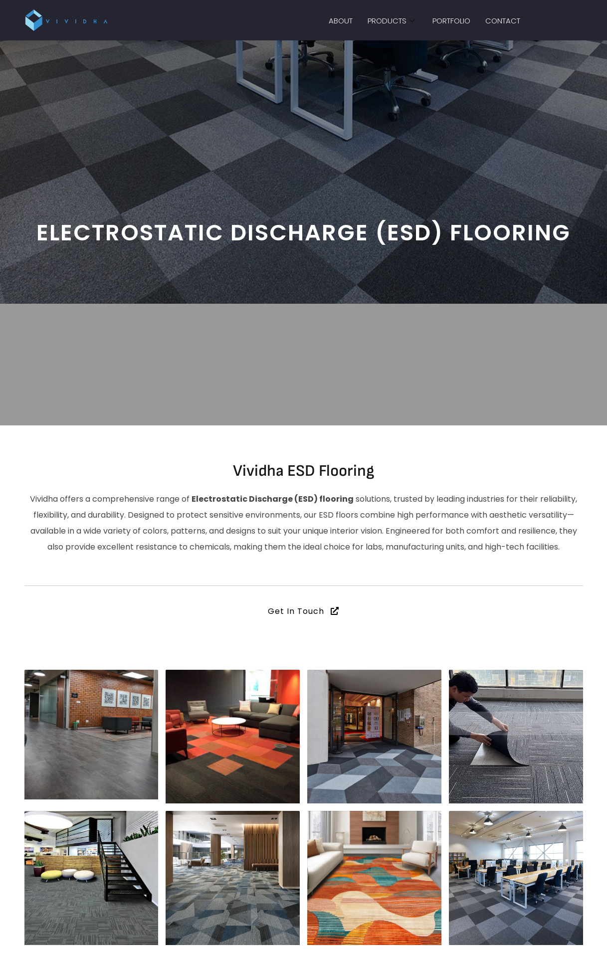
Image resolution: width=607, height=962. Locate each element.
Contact (502, 20)
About (341, 20)
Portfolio (451, 20)
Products (392, 20)
